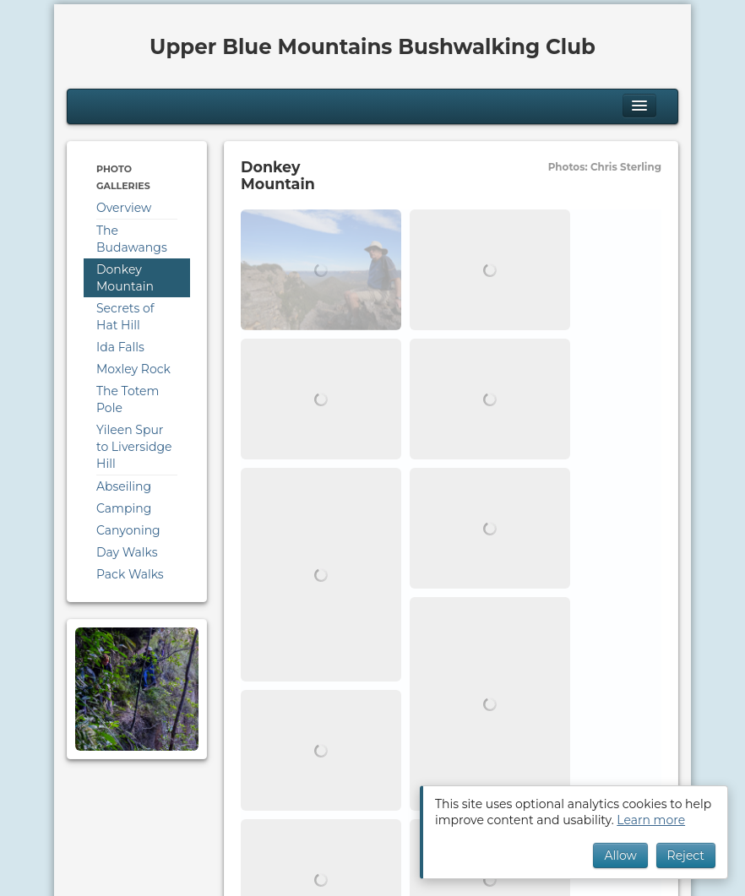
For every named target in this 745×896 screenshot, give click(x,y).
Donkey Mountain (125, 278)
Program (149, 799)
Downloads (213, 799)
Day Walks (127, 552)
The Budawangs (131, 239)
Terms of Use (201, 816)
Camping (123, 508)
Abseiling (123, 486)
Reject (685, 855)
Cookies (88, 816)
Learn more (651, 820)
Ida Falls (120, 347)
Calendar (92, 799)
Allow (620, 855)
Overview (123, 207)
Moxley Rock (133, 369)
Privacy (137, 816)
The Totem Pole (127, 399)
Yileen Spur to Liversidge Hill (133, 446)
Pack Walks (130, 574)
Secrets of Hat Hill (125, 317)
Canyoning (128, 530)
